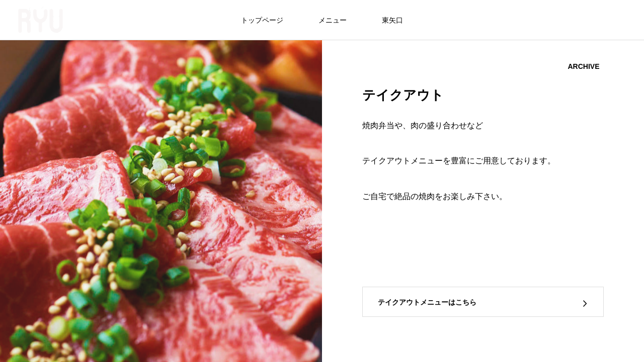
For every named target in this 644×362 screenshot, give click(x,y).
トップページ (262, 20)
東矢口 (392, 20)
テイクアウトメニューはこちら (427, 302)
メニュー (332, 20)
